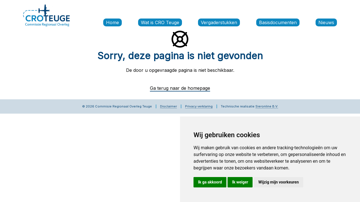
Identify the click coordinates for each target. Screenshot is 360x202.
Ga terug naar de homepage (180, 88)
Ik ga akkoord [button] (210, 182)
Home (112, 22)
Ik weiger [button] (240, 182)
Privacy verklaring (199, 106)
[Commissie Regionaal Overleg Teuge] (46, 15)
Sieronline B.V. (266, 106)
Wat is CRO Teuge (160, 22)
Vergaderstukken (219, 22)
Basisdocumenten (278, 22)
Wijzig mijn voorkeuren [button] (278, 182)
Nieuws (326, 22)
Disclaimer (168, 106)
